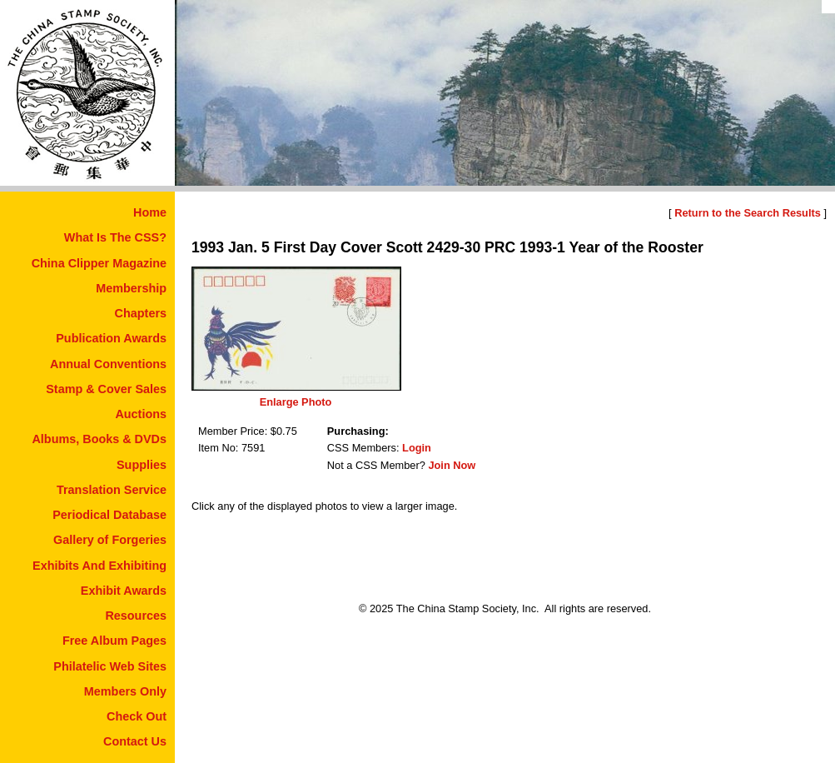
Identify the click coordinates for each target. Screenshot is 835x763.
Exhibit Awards (124, 590)
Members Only (125, 691)
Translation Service (112, 489)
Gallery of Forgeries (110, 539)
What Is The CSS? (115, 237)
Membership (131, 288)
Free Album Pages (114, 640)
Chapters (141, 313)
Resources (136, 615)
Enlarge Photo (296, 402)
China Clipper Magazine (99, 263)
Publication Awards (111, 338)
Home (150, 212)
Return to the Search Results (747, 213)
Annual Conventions (108, 364)
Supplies (142, 464)
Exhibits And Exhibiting (99, 565)
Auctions (141, 414)
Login (416, 447)
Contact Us (135, 741)
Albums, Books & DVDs (99, 439)
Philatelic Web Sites (110, 666)
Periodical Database (109, 514)
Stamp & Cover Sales (106, 389)
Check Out (137, 716)
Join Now (451, 465)
